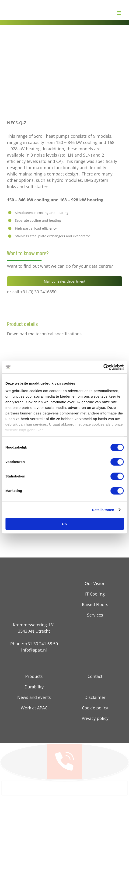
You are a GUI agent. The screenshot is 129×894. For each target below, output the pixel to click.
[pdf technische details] (27, 346)
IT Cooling (95, 594)
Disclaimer (94, 697)
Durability (34, 687)
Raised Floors (95, 604)
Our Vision (95, 583)
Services (95, 615)
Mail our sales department (64, 281)
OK (64, 524)
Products (34, 676)
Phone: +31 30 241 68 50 (34, 643)
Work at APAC (34, 708)
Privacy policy (95, 718)
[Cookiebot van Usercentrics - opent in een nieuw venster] (103, 367)
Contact (94, 676)
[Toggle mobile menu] (119, 13)
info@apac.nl (34, 650)
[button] (64, 788)
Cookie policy (95, 708)
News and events (34, 697)
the (31, 334)
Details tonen (103, 510)
